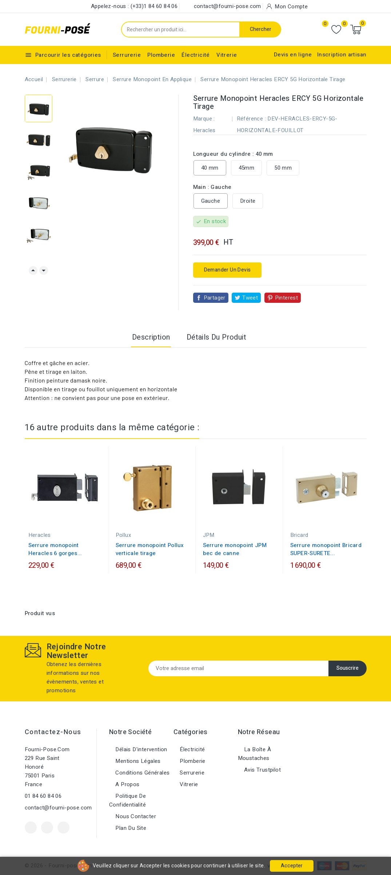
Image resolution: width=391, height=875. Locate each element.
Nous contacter (135, 816)
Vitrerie (226, 55)
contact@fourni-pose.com (58, 808)
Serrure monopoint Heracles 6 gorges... (55, 549)
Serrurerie (127, 55)
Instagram (63, 827)
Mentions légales (137, 761)
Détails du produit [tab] (216, 337)
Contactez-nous (53, 732)
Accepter (292, 866)
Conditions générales (141, 773)
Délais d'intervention (140, 749)
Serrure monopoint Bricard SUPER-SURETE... (326, 549)
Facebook (31, 827)
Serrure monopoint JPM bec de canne (235, 549)
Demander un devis (227, 270)
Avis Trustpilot (262, 770)
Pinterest (286, 298)
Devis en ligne (293, 55)
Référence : (251, 119)
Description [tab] (151, 337)
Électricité (195, 55)
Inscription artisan (342, 55)
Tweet (250, 298)
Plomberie (161, 55)
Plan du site (130, 828)
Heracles (204, 130)
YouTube (47, 827)
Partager (215, 298)
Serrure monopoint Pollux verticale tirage (150, 549)
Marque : (204, 119)
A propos (127, 784)
